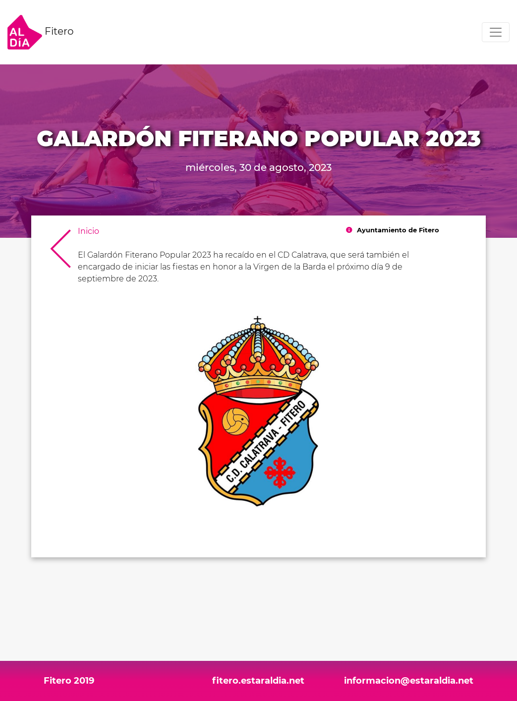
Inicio (88, 231)
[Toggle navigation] (496, 32)
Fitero (40, 32)
